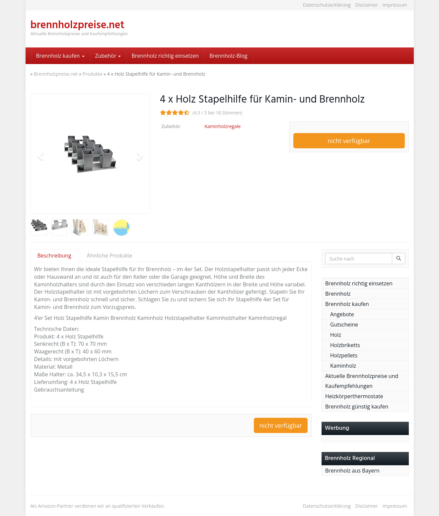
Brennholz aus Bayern (352, 470)
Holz (335, 334)
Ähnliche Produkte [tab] (109, 255)
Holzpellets (343, 355)
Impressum (395, 5)
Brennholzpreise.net (56, 74)
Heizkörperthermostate (354, 396)
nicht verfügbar (349, 141)
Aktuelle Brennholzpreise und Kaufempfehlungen (361, 381)
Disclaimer (366, 5)
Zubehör (108, 55)
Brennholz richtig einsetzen (165, 55)
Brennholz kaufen (60, 55)
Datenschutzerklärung (327, 5)
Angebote (342, 314)
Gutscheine (344, 324)
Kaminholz (343, 365)
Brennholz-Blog (228, 55)
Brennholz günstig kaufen (356, 406)
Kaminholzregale (223, 126)
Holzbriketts (345, 345)
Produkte (93, 74)
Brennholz (337, 293)
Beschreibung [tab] (54, 255)
